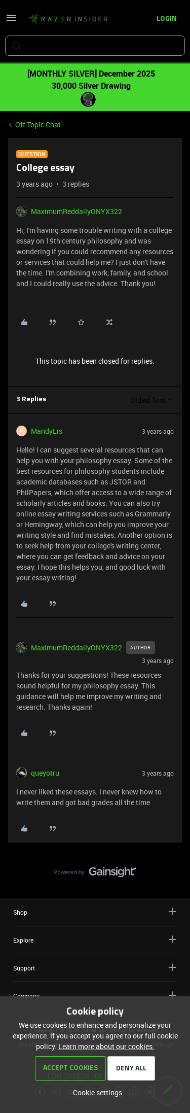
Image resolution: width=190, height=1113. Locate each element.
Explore (95, 939)
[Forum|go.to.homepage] (67, 19)
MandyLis (46, 431)
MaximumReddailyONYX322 (76, 211)
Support (95, 967)
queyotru (45, 773)
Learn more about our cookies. (106, 1046)
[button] (11, 21)
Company (95, 995)
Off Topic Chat (38, 124)
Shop (95, 912)
